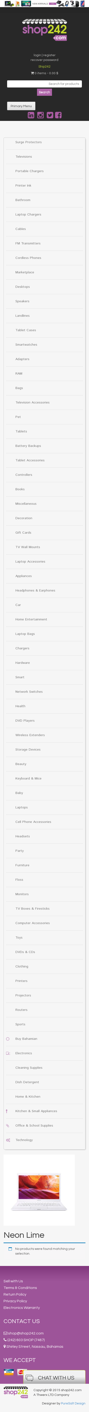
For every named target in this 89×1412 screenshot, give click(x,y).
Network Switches (29, 691)
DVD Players (25, 720)
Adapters (22, 359)
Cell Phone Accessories (33, 822)
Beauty (20, 764)
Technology (24, 1140)
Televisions (23, 156)
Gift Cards (23, 532)
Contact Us (22, 1321)
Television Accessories (32, 402)
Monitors (22, 894)
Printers (21, 981)
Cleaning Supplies (28, 1067)
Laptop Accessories (30, 561)
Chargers (22, 648)
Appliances (23, 576)
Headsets (22, 836)
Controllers (23, 474)
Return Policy (15, 1294)
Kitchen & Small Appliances (36, 1111)
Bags (19, 388)
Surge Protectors (28, 142)
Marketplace (24, 272)
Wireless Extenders (30, 735)
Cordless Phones (28, 258)
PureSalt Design (73, 1403)
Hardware (22, 662)
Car (18, 605)
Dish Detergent (27, 1082)
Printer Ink (23, 185)
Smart (19, 677)
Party (19, 850)
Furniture (22, 865)
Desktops (22, 286)
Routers (21, 1010)
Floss (19, 879)
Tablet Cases (25, 330)
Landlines (22, 315)
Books (20, 489)
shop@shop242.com (26, 1333)
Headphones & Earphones (35, 590)
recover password (44, 60)
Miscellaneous (26, 503)
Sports (20, 1024)
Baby (19, 793)
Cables (20, 229)
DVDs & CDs (25, 952)
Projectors (23, 995)
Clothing (21, 966)
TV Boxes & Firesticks (32, 908)
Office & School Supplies (34, 1125)
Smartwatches (26, 344)
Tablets (21, 431)
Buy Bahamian (26, 1038)
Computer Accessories (32, 923)
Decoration (23, 518)
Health (20, 706)
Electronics (23, 1053)
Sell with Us (13, 1281)
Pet (18, 417)
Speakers (22, 301)
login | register (45, 55)
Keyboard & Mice (28, 778)
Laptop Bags (25, 634)
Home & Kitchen (27, 1096)
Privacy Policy (15, 1301)
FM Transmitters (28, 243)
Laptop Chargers (28, 214)
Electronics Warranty (22, 1308)
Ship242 (44, 66)
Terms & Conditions (20, 1288)
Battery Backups (28, 446)
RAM (18, 373)
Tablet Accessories (30, 460)
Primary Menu (21, 106)
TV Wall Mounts (27, 547)
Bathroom (22, 200)
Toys (19, 937)
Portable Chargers (29, 171)
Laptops (21, 807)
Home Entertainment (31, 619)
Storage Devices (28, 749)
